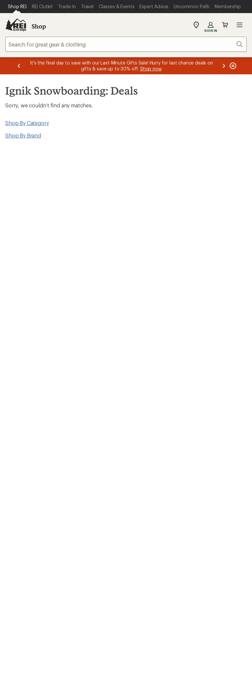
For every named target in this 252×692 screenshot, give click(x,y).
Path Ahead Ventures (92, 515)
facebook (172, 611)
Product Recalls (116, 668)
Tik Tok (157, 611)
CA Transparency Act (166, 668)
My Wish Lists (21, 430)
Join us (139, 320)
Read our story (22, 303)
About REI (202, 477)
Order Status (82, 410)
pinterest (188, 611)
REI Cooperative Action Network (44, 370)
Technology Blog (210, 515)
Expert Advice (83, 485)
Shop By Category (27, 123)
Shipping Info (83, 448)
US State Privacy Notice (199, 659)
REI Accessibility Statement (126, 677)
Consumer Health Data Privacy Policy (49, 668)
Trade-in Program (25, 515)
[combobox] (126, 44)
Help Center (25, 554)
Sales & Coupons (211, 410)
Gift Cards (141, 420)
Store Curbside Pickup (94, 438)
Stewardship (205, 524)
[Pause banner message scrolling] (232, 66)
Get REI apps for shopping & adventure (73, 602)
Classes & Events (87, 495)
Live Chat (202, 554)
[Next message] (224, 66)
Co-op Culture (146, 486)
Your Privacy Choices (94, 659)
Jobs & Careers (146, 477)
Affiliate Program (149, 506)
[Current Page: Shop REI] (17, 6)
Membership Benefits (31, 439)
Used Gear (17, 505)
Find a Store (116, 554)
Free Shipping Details (215, 420)
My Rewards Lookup (29, 420)
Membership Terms (221, 668)
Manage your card (172, 370)
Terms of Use (42, 659)
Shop (39, 26)
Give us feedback (110, 174)
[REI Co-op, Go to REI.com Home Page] (15, 24)
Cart (225, 25)
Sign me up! (189, 231)
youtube (205, 611)
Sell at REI (140, 496)
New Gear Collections (31, 495)
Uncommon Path (87, 505)
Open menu (239, 25)
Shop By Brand (23, 135)
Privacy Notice (147, 659)
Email (49, 219)
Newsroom (203, 505)
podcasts (220, 611)
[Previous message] (19, 66)
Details (168, 206)
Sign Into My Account (31, 410)
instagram (141, 611)
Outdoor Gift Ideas (151, 410)
